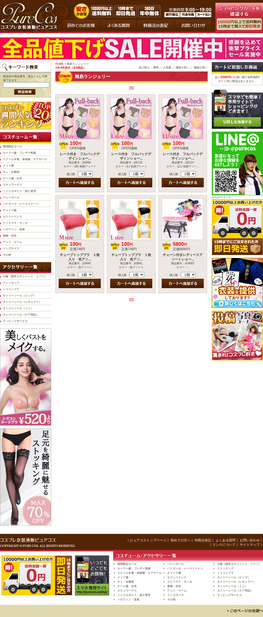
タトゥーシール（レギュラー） (22, 301)
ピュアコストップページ (148, 540)
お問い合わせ (250, 540)
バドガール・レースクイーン (21, 203)
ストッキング (11, 282)
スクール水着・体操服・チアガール (25, 159)
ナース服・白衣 (12, 178)
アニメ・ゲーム (12, 242)
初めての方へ (180, 540)
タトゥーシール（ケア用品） (21, 314)
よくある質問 (226, 540)
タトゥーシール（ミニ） (18, 308)
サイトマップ (250, 545)
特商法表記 (203, 540)
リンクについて (224, 545)
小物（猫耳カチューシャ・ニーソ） (25, 276)
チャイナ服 (10, 210)
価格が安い (182, 67)
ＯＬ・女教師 (11, 171)
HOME (59, 63)
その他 (7, 254)
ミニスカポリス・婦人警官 (19, 191)
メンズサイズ (11, 248)
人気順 (167, 67)
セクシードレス (12, 216)
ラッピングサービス (15, 320)
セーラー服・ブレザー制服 (19, 152)
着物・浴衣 (10, 235)
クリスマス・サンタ (15, 222)
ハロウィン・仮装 (14, 229)
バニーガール (11, 197)
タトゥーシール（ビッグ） (19, 295)
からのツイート (221, 197)
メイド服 (8, 165)
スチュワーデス (12, 184)
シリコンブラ (11, 289)
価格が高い (201, 67)
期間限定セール (12, 146)
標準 (156, 67)
